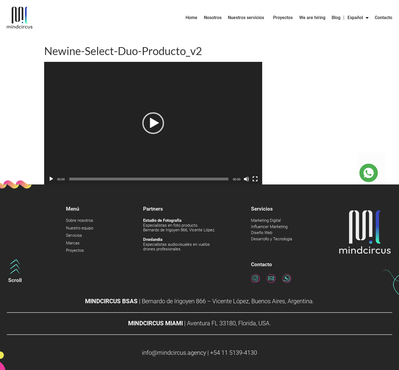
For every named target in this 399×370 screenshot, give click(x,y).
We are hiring (312, 18)
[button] (153, 123)
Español (357, 18)
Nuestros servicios (247, 18)
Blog (336, 18)
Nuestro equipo (79, 228)
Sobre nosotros (79, 220)
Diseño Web (261, 233)
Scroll (15, 280)
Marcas (73, 243)
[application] (153, 123)
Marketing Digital (266, 220)
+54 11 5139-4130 (233, 352)
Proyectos (283, 18)
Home (191, 18)
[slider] (149, 179)
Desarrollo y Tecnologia (271, 239)
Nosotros (213, 18)
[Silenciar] (246, 179)
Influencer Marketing (269, 227)
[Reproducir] (51, 179)
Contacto (383, 18)
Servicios (74, 235)
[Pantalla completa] (255, 179)
